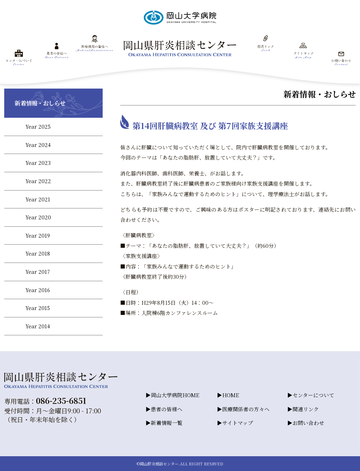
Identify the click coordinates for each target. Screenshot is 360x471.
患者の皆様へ (166, 409)
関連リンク (305, 409)
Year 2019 (37, 235)
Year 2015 (37, 307)
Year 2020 (38, 217)
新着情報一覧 (166, 422)
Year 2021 (37, 199)
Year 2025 (38, 126)
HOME (230, 395)
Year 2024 (38, 144)
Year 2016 (37, 289)
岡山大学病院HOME (175, 395)
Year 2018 (37, 253)
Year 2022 (38, 181)
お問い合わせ (308, 422)
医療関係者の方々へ (246, 409)
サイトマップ (237, 422)
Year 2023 (38, 162)
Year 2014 (37, 326)
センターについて (313, 395)
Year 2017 (37, 271)
